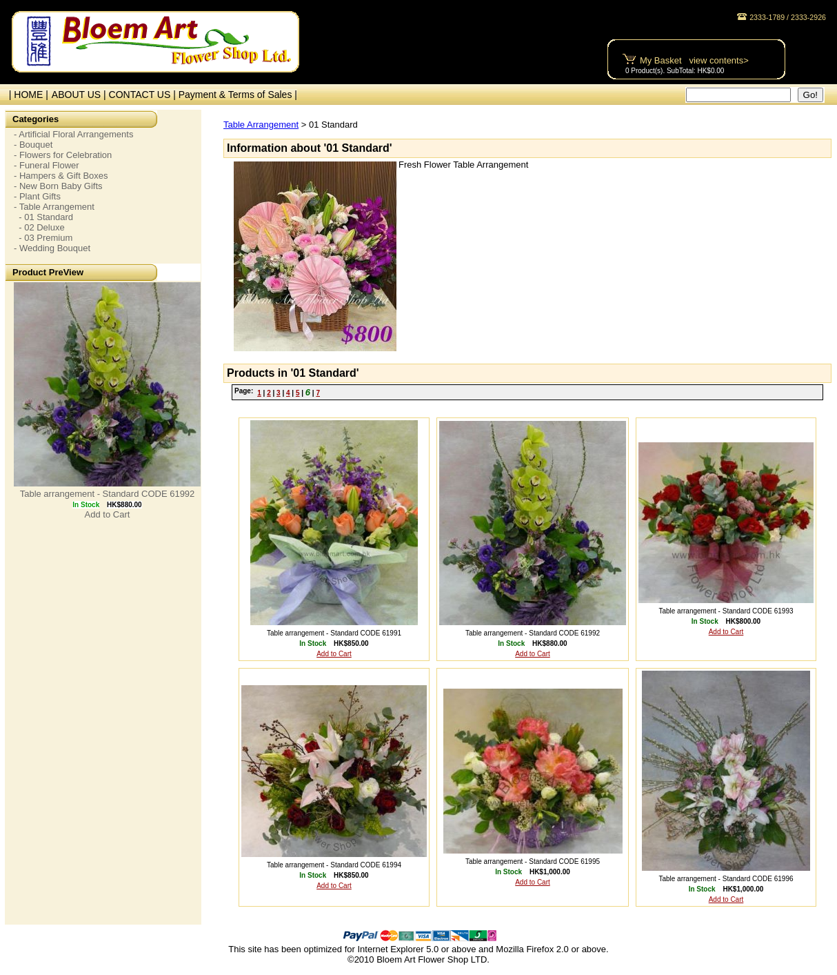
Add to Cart (107, 514)
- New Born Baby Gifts (58, 186)
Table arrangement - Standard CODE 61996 (725, 879)
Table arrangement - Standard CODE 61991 (334, 633)
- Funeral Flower (46, 165)
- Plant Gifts (37, 196)
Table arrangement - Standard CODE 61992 (107, 494)
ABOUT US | (80, 94)
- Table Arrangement (54, 206)
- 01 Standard (43, 217)
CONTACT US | (144, 94)
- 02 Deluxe (39, 227)
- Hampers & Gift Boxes (61, 175)
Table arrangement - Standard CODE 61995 (532, 861)
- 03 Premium (43, 238)
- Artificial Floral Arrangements (73, 134)
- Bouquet (33, 144)
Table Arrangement (261, 124)
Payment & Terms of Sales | (238, 94)
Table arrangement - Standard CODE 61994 (334, 865)
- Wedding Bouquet (52, 248)
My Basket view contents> (694, 60)
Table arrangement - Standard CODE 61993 (725, 611)
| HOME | (25, 94)
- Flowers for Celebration (63, 155)
